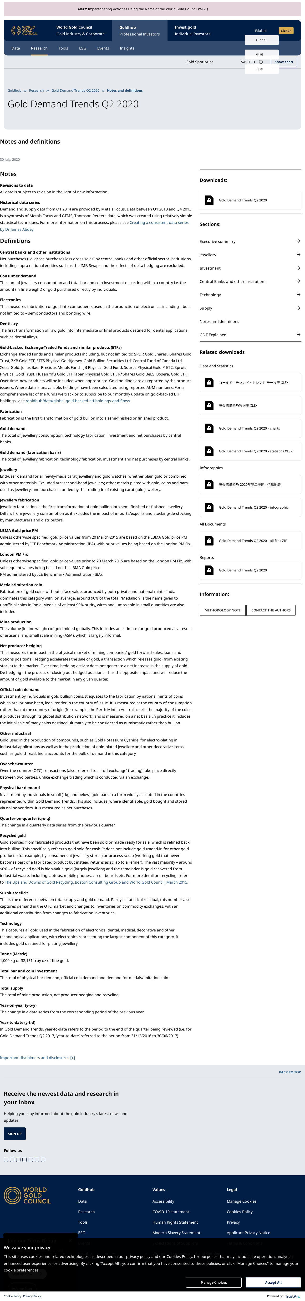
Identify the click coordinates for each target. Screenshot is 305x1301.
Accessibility (163, 1200)
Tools (64, 48)
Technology (210, 294)
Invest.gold (193, 31)
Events (105, 48)
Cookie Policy (12, 1296)
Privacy (233, 1221)
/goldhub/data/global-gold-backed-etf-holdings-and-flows (78, 400)
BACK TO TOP (290, 1070)
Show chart (284, 61)
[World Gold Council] (24, 30)
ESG (84, 48)
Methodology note (223, 610)
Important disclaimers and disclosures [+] (37, 1056)
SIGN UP (15, 1132)
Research (39, 48)
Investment (210, 267)
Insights (129, 48)
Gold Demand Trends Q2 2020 (75, 90)
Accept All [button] (273, 1282)
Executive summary (217, 241)
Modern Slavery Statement (176, 1231)
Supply (206, 307)
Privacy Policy (32, 1296)
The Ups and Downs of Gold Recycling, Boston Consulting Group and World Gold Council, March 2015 (96, 881)
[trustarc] (292, 1296)
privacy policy (138, 1256)
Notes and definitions (219, 321)
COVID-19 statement (170, 1210)
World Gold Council (81, 31)
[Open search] (237, 30)
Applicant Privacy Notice (248, 1231)
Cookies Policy (240, 1210)
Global (261, 30)
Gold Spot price (199, 61)
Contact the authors (271, 610)
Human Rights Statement (175, 1221)
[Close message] (75, 1236)
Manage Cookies (242, 1200)
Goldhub (140, 31)
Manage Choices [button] (214, 1282)
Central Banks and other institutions (233, 281)
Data (15, 48)
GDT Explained (213, 334)
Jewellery (208, 254)
